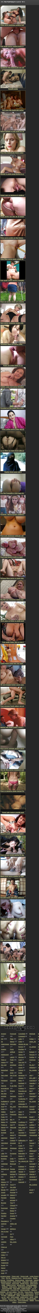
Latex (20, 1039)
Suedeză (21, 1158)
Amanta (12, 1216)
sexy (8, 1297)
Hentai (20, 1052)
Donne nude (24, 1276)
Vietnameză (33, 1135)
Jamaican (32, 1177)
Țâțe (2, 1187)
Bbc (11, 1119)
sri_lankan (32, 1047)
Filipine (31, 1127)
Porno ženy (13, 1300)
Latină (12, 1057)
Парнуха (34, 1290)
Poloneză (32, 1130)
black (31, 1156)
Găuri (20, 1112)
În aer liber (13, 1086)
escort (31, 1190)
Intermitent (4, 1143)
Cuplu (20, 1145)
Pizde (3, 1117)
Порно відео (22, 1302)
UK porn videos (12, 1292)
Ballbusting (22, 1140)
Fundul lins (21, 1099)
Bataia (12, 1211)
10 (29, 1027)
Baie (30, 1140)
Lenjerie (12, 1101)
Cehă (20, 1096)
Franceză (13, 1034)
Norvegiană (33, 1179)
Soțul (31, 1099)
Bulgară (31, 1052)
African (20, 1148)
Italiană (12, 1195)
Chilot (20, 1041)
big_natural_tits (23, 1161)
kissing (20, 1151)
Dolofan (31, 1057)
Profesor (21, 1088)
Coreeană (21, 1036)
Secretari (21, 1132)
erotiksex (5, 1287)
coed (30, 1122)
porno (31, 1297)
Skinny (20, 1054)
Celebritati (4, 1164)
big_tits (31, 1065)
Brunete (3, 1203)
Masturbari (4, 1070)
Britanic (12, 1091)
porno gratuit (15, 1297)
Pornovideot (5, 1290)
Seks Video (9, 1294)
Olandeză (32, 1096)
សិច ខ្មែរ (8, 1278)
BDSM (3, 1185)
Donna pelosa (19, 1280)
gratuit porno (24, 1297)
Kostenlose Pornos (27, 1295)
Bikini (20, 1114)
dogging (21, 1177)
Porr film (21, 1292)
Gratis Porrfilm (26, 1288)
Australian (32, 1119)
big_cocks (13, 1242)
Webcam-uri (5, 1169)
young (20, 1067)
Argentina (32, 1080)
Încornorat (4, 1208)
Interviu (31, 1088)
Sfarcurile (13, 1127)
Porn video (17, 1288)
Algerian (32, 1174)
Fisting (12, 1161)
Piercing (32, 1054)
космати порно (5, 1276)
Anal (2, 1106)
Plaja (11, 1039)
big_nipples (33, 1070)
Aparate (31, 1166)
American (32, 1060)
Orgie (12, 1158)
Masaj (12, 1138)
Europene (13, 1153)
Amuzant (13, 1143)
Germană (4, 1237)
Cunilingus (21, 1122)
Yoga (31, 1086)
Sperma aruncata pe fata (5, 1088)
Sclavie (20, 1070)
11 (32, 1027)
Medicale (32, 1034)
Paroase (3, 1198)
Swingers (13, 1096)
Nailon (20, 1130)
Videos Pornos (11, 1285)
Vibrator (21, 1078)
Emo (19, 1179)
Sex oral (3, 1065)
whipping (32, 1067)
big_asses (32, 1101)
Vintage (3, 1252)
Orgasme (13, 1080)
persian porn (21, 1285)
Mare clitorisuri (23, 1106)
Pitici (30, 1161)
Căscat (12, 1208)
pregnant (21, 1169)
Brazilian (21, 1049)
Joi (11, 1234)
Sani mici (21, 1062)
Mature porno (21, 1299)
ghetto (20, 1065)
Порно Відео (28, 1292)
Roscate (12, 1192)
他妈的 (32, 1300)
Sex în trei (13, 1075)
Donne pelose (27, 1278)
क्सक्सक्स (3, 1292)
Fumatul (32, 1172)
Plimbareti (4, 1080)
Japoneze (4, 1138)
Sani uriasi (4, 1075)
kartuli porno (4, 1300)
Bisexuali (13, 1164)
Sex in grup (4, 1231)
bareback (21, 1083)
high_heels (21, 1127)
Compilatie (21, 1034)
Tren (30, 1145)
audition (31, 1125)
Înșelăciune (13, 1179)
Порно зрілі (15, 1276)
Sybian (31, 1039)
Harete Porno (24, 1283)
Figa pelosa (33, 1282)
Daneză (31, 1106)
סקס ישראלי (12, 1299)
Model (31, 1117)
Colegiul (12, 1140)
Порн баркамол (31, 1285)
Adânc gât (13, 1224)
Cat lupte (32, 1164)
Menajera (21, 1125)
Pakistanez (21, 1174)
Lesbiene (4, 1174)
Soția (2, 1109)
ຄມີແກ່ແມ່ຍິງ (11, 1295)
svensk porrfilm (31, 1299)
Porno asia (15, 1283)
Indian (3, 1255)
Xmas (31, 1153)
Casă (20, 1060)
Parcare (31, 1143)
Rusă (11, 1112)
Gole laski (25, 1282)
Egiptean (21, 1166)
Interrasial (4, 1148)
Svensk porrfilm (25, 1290)
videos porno (29, 1294)
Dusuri (12, 1213)
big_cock (13, 1106)
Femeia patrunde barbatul (13, 1171)
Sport (20, 1086)
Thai (11, 1203)
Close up (4, 1247)
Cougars (12, 1218)
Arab (2, 1273)
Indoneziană (22, 1135)
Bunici (3, 1119)
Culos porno (13, 1287)
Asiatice (3, 1049)
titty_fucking (33, 1185)
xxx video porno (19, 1294)
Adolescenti (5, 1054)
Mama (12, 1041)
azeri (30, 1192)
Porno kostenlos (23, 1300)
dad (30, 1091)
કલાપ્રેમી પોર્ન (14, 1290)
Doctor (20, 1156)
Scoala (31, 1169)
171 (18, 1029)
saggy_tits (32, 1041)
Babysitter (21, 1153)
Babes (3, 1122)
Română (32, 1132)
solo (30, 1075)
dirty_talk (32, 1078)
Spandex (32, 1083)
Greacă (31, 1158)
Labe (2, 1153)
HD (2, 1039)
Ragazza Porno (16, 1278)
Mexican (21, 1057)
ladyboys (13, 1229)
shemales (13, 1044)
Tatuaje (20, 1172)
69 (19, 1143)
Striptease (13, 1148)
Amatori (3, 1034)
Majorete (32, 1093)
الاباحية (34, 1288)
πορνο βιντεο (17, 1282)
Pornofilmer (10, 1280)
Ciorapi (3, 1229)
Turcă (12, 1185)
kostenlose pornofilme (25, 1287)
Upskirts (3, 1242)
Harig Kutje (29, 1280)
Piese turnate (22, 1117)
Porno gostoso (6, 1283)
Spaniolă (21, 1182)
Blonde (3, 1190)
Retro (20, 1080)
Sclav (12, 1177)
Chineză (12, 1205)
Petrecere (13, 1114)
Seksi (18, 1295)
